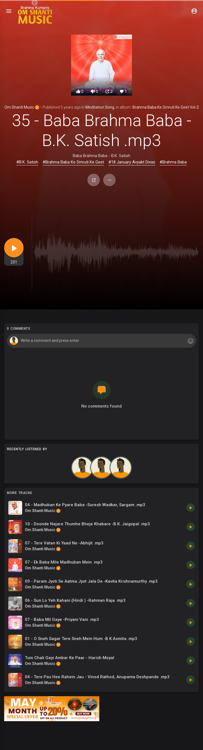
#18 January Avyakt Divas (131, 162)
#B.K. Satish (27, 162)
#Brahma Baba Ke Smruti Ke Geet (73, 162)
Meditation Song (99, 107)
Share (94, 180)
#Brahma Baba (173, 162)
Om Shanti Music (21, 107)
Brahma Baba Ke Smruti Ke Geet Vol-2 (165, 107)
